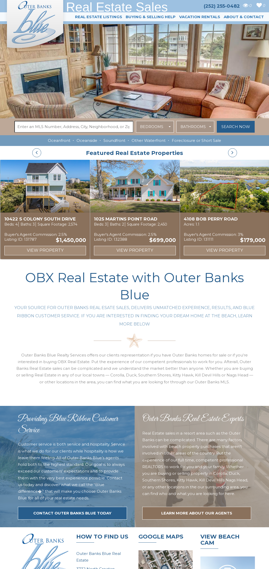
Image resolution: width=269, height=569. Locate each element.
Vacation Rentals (199, 16)
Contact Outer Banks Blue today (72, 431)
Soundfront (114, 140)
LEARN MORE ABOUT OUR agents (196, 431)
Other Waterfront (149, 140)
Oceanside (87, 140)
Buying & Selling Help (151, 16)
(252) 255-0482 (92, 522)
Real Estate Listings (98, 16)
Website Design (189, 562)
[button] (155, 127)
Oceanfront (59, 140)
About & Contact (244, 16)
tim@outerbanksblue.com (102, 512)
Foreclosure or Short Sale (196, 140)
